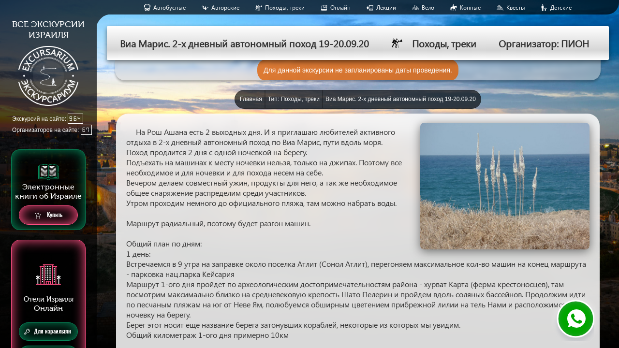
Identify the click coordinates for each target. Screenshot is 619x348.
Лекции (386, 7)
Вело (428, 7)
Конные (470, 7)
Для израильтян (47, 331)
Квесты (515, 7)
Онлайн (340, 7)
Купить (48, 215)
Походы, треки (285, 7)
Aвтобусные (169, 7)
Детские (561, 7)
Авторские (225, 7)
